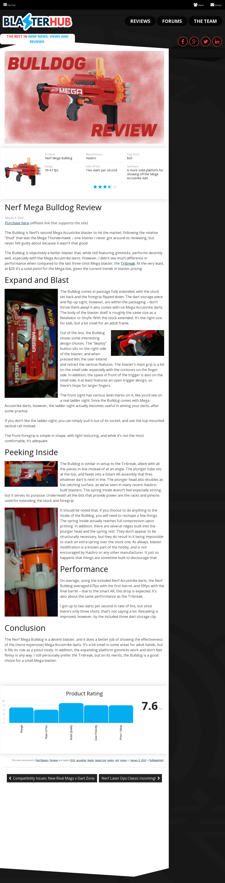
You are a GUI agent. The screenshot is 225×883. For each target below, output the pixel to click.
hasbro (110, 760)
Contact (214, 4)
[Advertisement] (84, 834)
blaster (90, 760)
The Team (205, 21)
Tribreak (128, 263)
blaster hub (100, 760)
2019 (72, 760)
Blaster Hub (37, 21)
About (193, 4)
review (123, 760)
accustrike (81, 760)
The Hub (11, 4)
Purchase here (17, 222)
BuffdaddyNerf (156, 760)
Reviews (140, 21)
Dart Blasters (42, 760)
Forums (172, 21)
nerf (117, 760)
